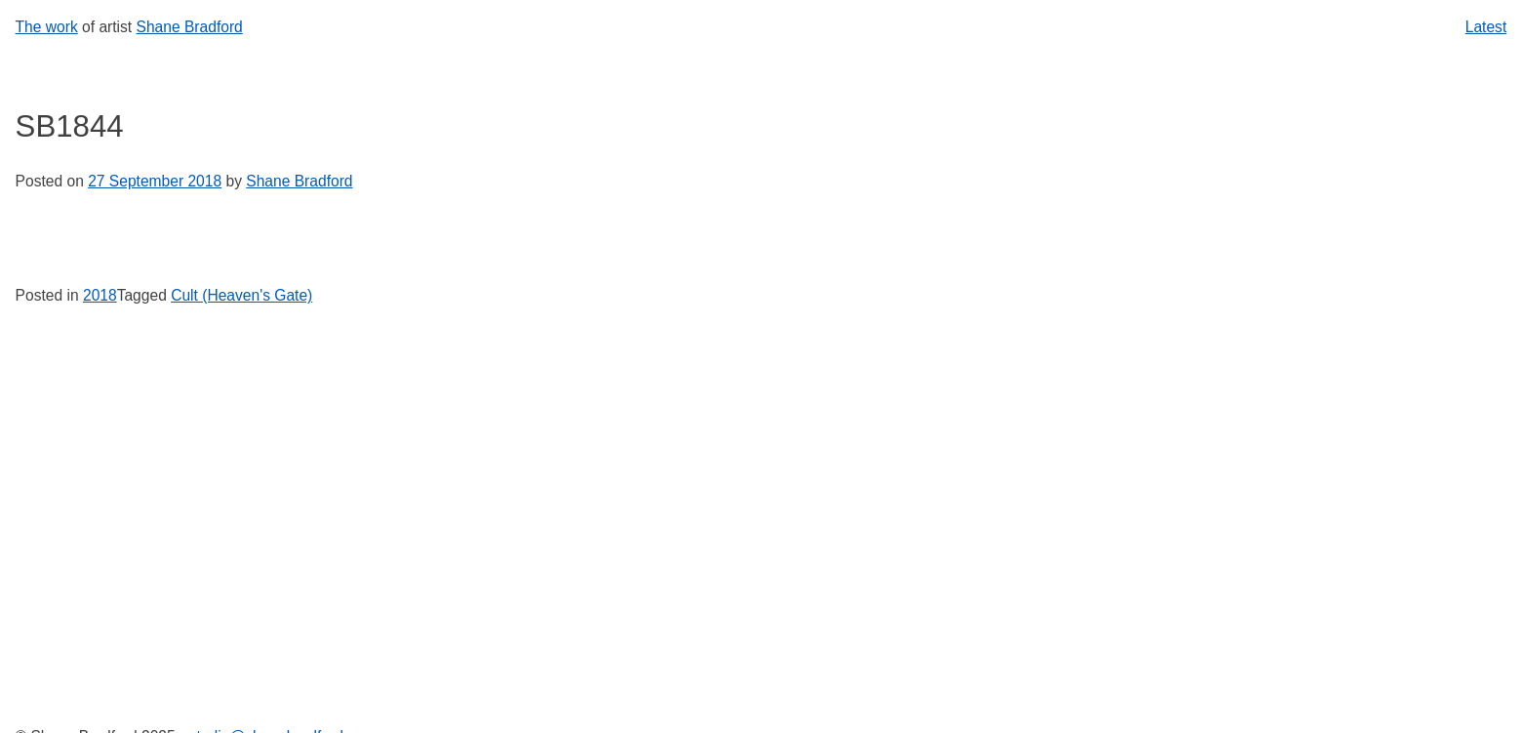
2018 (100, 295)
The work (47, 27)
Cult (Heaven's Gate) (241, 295)
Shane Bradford (190, 27)
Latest (1485, 27)
